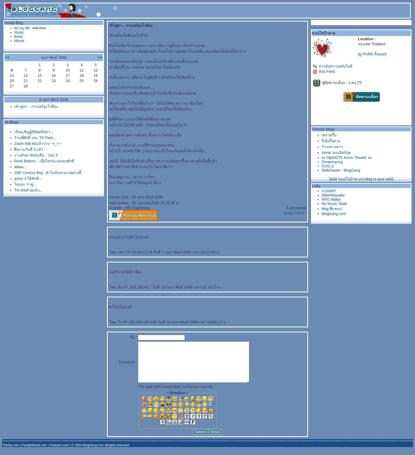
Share (288, 213)
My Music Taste (334, 204)
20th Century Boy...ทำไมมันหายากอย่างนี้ (47, 173)
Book (18, 36)
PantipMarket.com (34, 453)
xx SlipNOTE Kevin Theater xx (347, 157)
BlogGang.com (334, 214)
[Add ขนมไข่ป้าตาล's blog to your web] (361, 179)
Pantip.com (11, 453)
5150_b (328, 166)
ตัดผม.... (21, 167)
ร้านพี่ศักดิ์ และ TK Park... (35, 138)
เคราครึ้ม (329, 135)
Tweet (299, 213)
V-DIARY (329, 191)
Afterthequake (333, 195)
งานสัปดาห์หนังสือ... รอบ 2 (36, 155)
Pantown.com (59, 453)
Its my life (22, 28)
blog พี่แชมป (332, 209)
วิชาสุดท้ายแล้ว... (28, 190)
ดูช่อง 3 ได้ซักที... (28, 178)
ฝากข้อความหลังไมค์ (332, 66)
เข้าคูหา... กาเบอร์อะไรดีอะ (36, 106)
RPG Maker (331, 199)
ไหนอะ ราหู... (25, 184)
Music (19, 32)
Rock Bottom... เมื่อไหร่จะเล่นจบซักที (44, 161)
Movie (19, 41)
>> (100, 57)
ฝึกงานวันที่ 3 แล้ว (28, 149)
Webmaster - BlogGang (341, 170)
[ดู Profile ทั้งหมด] (372, 54)
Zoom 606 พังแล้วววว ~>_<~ (37, 143)
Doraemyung (332, 162)
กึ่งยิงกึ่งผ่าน (331, 141)
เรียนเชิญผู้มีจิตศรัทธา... (33, 132)
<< (7, 57)
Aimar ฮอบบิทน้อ (336, 152)
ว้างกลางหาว (332, 147)
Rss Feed (324, 71)
